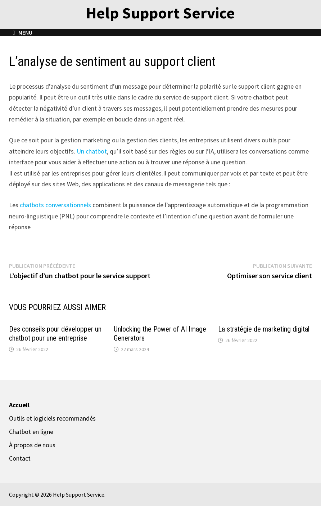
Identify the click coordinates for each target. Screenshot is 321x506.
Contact (20, 458)
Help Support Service (160, 13)
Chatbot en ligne (31, 431)
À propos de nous (32, 445)
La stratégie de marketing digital (263, 329)
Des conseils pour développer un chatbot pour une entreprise (55, 333)
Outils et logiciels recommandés (52, 418)
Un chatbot (92, 151)
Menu (22, 32)
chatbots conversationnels (56, 205)
